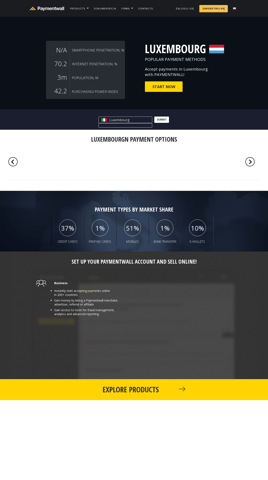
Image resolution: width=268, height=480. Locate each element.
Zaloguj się (185, 8)
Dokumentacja (105, 8)
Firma (125, 8)
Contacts (145, 8)
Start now (163, 86)
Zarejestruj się (213, 8)
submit (162, 119)
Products (77, 8)
